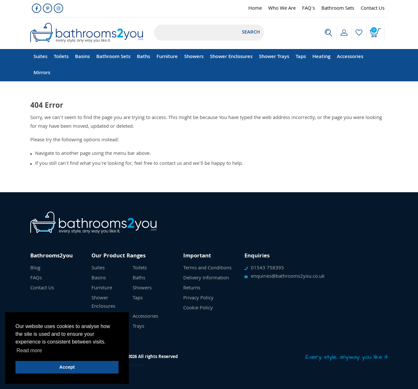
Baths (143, 57)
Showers (194, 57)
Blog (35, 268)
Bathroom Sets (337, 9)
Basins (82, 57)
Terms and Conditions (207, 268)
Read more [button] (29, 350)
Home (255, 9)
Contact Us (373, 9)
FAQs (36, 278)
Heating (321, 57)
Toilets (61, 57)
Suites (40, 57)
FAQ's (308, 9)
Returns (191, 288)
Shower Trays (274, 57)
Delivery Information (206, 278)
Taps (301, 57)
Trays (138, 327)
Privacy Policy (198, 298)
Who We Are (282, 9)
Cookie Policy (198, 308)
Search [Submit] (251, 32)
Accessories (350, 57)
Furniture (167, 57)
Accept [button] (67, 367)
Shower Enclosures (231, 57)
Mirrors (41, 73)
